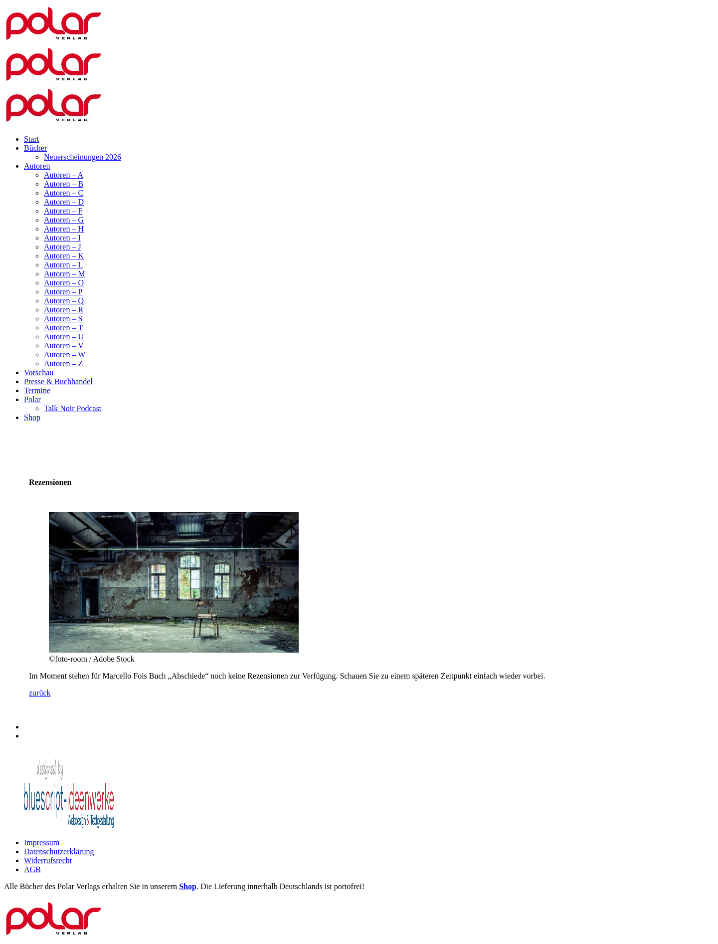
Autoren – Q (64, 300)
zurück (40, 693)
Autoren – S (63, 318)
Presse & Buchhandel (58, 381)
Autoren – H (64, 229)
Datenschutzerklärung (59, 851)
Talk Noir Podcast (72, 408)
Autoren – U (64, 336)
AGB (32, 869)
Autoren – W (64, 354)
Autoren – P (63, 291)
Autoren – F (63, 211)
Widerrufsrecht (48, 860)
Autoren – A (63, 175)
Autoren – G (64, 220)
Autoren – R (63, 309)
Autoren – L (63, 264)
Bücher (35, 148)
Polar (32, 399)
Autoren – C (63, 193)
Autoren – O (64, 282)
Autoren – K (64, 255)
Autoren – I (62, 238)
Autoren (37, 166)
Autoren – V (64, 345)
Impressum (41, 842)
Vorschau (38, 372)
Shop (32, 417)
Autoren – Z (63, 363)
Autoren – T (63, 327)
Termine (37, 390)
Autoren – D (64, 202)
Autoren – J (62, 246)
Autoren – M (64, 273)
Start (31, 139)
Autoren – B (63, 184)
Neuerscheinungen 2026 (82, 157)
